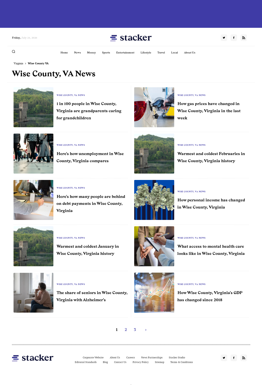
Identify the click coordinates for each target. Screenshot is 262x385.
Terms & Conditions (181, 362)
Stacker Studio (177, 357)
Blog (105, 362)
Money (91, 52)
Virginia (18, 63)
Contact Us (120, 362)
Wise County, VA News (71, 95)
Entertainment (125, 52)
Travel (161, 52)
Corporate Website (93, 357)
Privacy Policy (141, 362)
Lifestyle (146, 52)
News (77, 52)
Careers (130, 357)
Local (174, 52)
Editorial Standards (86, 362)
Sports (106, 52)
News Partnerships (152, 357)
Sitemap (159, 362)
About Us (189, 52)
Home (64, 52)
